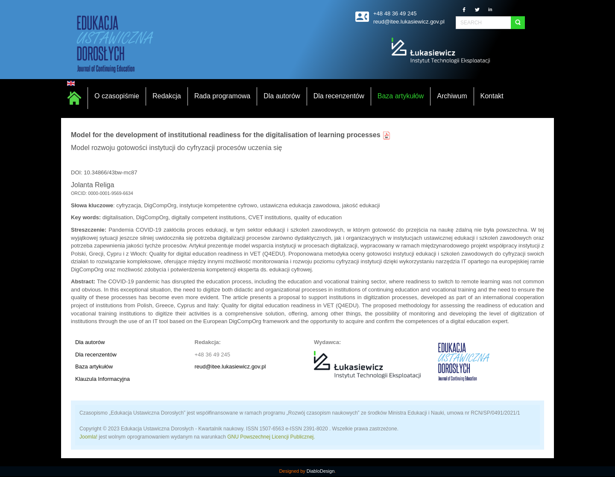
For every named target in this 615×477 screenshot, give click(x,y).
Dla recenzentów (96, 354)
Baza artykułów (94, 366)
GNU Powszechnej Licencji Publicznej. (271, 437)
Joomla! (88, 437)
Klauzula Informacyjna (102, 379)
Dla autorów (90, 342)
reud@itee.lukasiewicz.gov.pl (230, 366)
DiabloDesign (320, 471)
